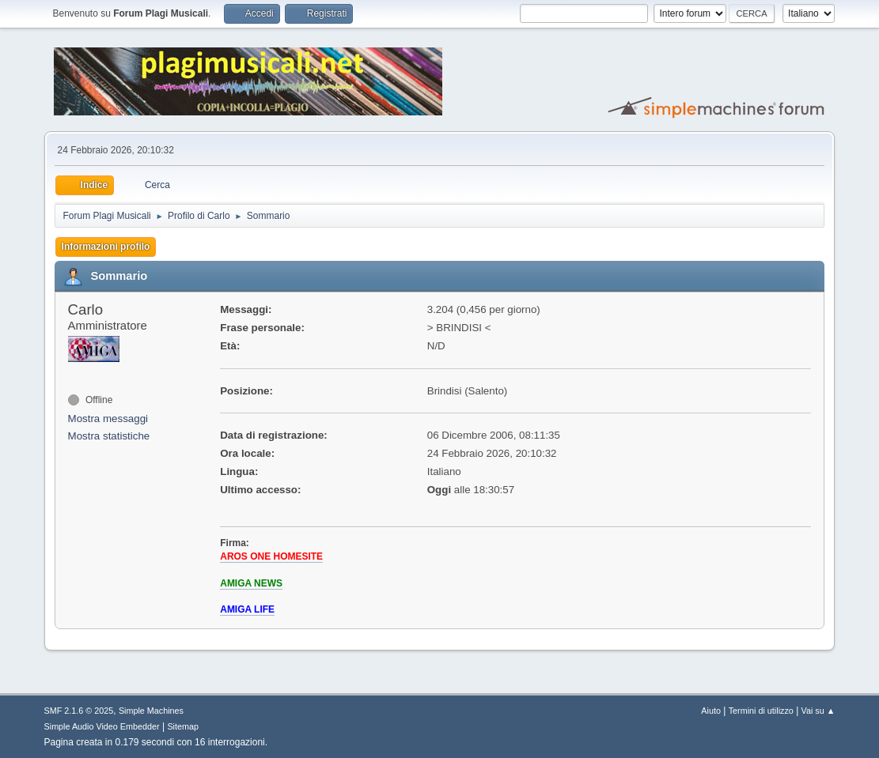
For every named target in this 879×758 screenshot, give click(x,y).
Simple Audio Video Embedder (102, 726)
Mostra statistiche (109, 436)
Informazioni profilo (106, 246)
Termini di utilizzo (761, 710)
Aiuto (711, 710)
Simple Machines (151, 710)
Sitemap (183, 726)
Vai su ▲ (818, 710)
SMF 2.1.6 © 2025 (79, 710)
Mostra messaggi (108, 418)
